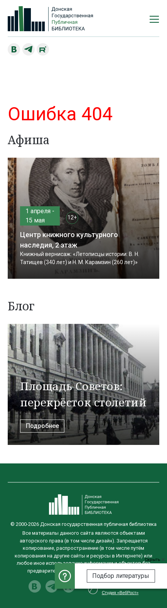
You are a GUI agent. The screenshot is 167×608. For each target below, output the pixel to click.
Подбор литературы (120, 575)
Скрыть (155, 559)
